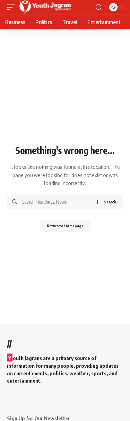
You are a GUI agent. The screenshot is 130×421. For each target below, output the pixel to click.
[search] (99, 7)
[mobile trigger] (13, 7)
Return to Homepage (65, 225)
